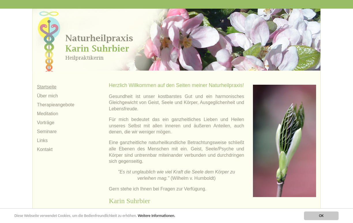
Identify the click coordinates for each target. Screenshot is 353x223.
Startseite (47, 86)
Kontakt (44, 149)
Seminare (47, 131)
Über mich (47, 95)
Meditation (47, 113)
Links (42, 140)
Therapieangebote (55, 104)
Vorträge (45, 122)
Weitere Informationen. (156, 215)
